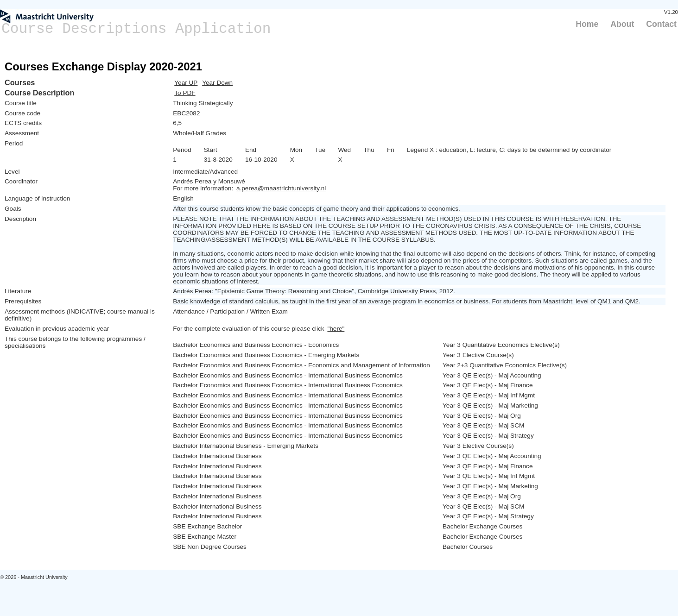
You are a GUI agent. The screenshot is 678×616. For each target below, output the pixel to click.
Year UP (185, 82)
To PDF (184, 92)
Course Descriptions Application (136, 29)
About (622, 24)
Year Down (217, 82)
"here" (335, 328)
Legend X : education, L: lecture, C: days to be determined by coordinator (509, 149)
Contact (661, 24)
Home (587, 24)
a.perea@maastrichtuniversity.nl (281, 188)
